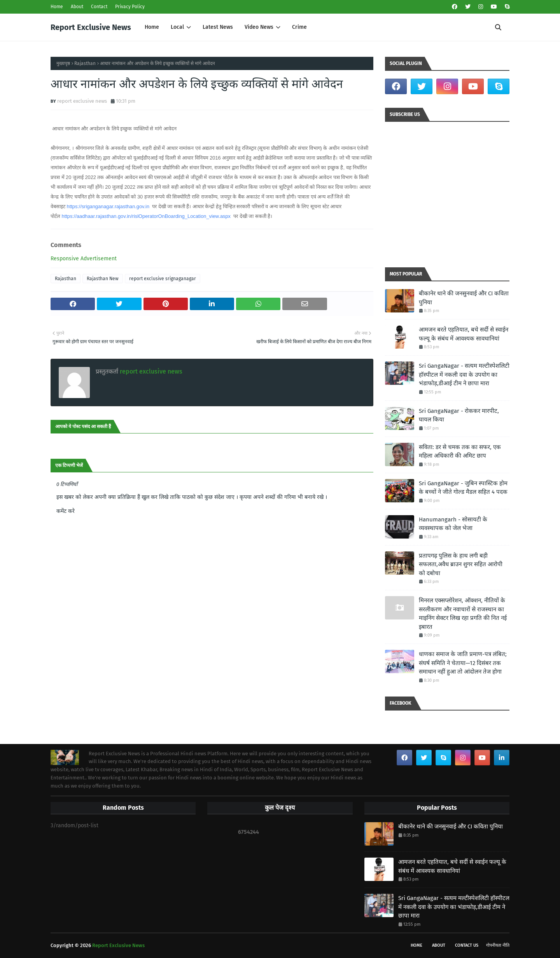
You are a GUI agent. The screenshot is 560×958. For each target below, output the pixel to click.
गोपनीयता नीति (497, 945)
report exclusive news (82, 101)
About (77, 6)
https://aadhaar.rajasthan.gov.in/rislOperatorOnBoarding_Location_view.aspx (146, 216)
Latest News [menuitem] (218, 27)
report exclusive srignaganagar (162, 278)
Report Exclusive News (91, 27)
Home (57, 6)
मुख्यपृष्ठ (63, 63)
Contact (99, 6)
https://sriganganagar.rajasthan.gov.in (108, 206)
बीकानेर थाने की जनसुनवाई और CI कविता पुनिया (464, 298)
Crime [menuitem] (299, 27)
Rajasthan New (103, 278)
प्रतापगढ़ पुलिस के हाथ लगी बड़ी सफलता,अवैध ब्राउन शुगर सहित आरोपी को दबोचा (460, 564)
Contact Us (466, 945)
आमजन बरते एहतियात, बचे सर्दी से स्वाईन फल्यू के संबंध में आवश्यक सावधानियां (463, 334)
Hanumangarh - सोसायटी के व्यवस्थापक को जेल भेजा (453, 524)
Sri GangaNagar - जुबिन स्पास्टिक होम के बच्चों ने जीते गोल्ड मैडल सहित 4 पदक (463, 488)
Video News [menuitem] (259, 27)
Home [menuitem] (152, 27)
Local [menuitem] (177, 27)
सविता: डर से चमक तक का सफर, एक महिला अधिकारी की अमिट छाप (460, 452)
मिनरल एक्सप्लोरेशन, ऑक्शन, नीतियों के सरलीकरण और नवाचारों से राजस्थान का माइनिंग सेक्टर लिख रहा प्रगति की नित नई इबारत (463, 613)
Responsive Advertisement (84, 258)
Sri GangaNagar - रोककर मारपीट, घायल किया (459, 415)
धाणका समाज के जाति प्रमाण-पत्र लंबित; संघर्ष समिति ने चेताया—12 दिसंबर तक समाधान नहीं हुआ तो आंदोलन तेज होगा (463, 663)
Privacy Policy (130, 6)
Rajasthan (85, 63)
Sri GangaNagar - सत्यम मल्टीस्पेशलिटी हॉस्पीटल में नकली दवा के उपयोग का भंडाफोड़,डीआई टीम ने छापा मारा (464, 374)
